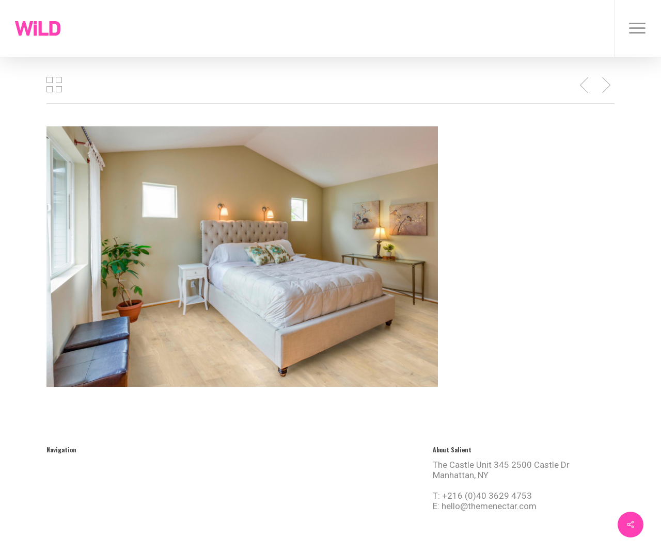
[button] (637, 28)
